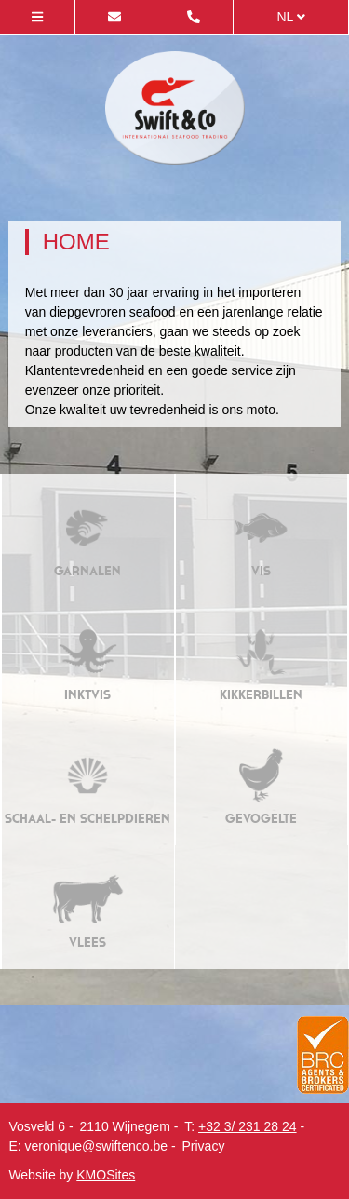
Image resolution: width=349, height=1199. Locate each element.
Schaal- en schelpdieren (87, 783)
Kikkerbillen (261, 659)
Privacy (202, 1145)
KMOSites (105, 1174)
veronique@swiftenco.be (96, 1145)
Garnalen (87, 535)
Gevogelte (261, 783)
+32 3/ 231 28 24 (247, 1126)
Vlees (87, 907)
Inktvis (87, 659)
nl (290, 16)
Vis (261, 535)
